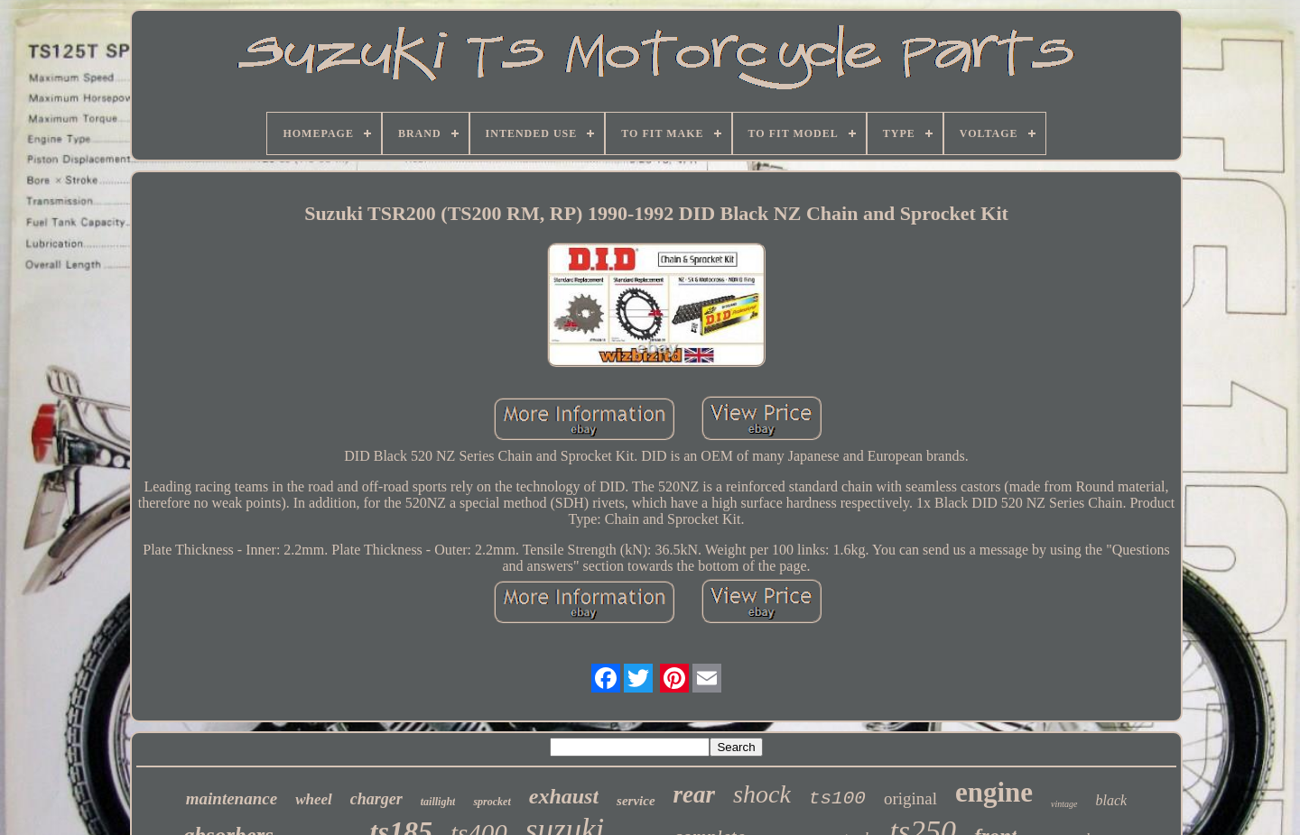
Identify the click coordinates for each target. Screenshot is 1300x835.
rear (694, 794)
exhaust (564, 796)
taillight (438, 801)
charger (376, 799)
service (636, 801)
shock (762, 794)
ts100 (837, 798)
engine (994, 792)
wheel (313, 799)
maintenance (231, 798)
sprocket (491, 801)
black (1112, 800)
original (910, 798)
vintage (1064, 804)
